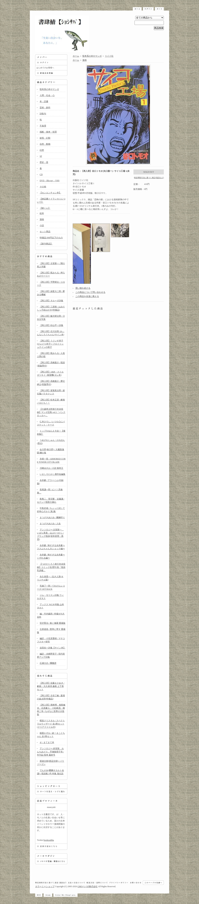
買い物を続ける (82, 288)
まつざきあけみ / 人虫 (50, 523)
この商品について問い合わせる (90, 292)
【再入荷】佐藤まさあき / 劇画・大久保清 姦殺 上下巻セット (50, 686)
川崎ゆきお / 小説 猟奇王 (51, 468)
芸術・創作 (45, 107)
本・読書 (44, 101)
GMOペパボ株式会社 (88, 886)
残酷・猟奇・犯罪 (48, 132)
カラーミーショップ (44, 886)
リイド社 (109, 56)
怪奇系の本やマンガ (49, 89)
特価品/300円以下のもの (51, 237)
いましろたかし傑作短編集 (52, 474)
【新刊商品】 (46, 243)
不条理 (43, 126)
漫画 (42, 219)
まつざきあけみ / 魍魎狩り (52, 517)
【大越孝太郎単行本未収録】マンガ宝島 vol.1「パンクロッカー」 (51, 412)
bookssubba (49, 840)
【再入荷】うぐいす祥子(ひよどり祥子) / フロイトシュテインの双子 (50, 343)
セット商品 (45, 231)
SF (41, 156)
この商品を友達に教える (87, 296)
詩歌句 (43, 113)
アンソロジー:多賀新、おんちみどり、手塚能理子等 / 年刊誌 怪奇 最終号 (50, 751)
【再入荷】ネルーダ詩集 (51, 300)
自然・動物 (45, 144)
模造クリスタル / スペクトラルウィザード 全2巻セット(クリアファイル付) (51, 723)
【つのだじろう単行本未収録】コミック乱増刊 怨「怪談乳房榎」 (51, 567)
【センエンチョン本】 (50, 192)
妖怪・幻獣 (45, 138)
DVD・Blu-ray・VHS (49, 180)
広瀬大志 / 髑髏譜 (48, 663)
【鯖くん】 (45, 208)
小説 (42, 225)
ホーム (76, 56)
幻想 (42, 150)
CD (41, 174)
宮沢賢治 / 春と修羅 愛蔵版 (52, 623)
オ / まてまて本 (47, 742)
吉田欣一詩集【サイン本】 (52, 648)
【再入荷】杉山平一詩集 (51, 325)
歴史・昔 (44, 162)
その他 (43, 186)
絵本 (42, 213)
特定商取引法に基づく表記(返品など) (149, 178)
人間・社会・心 (47, 95)
